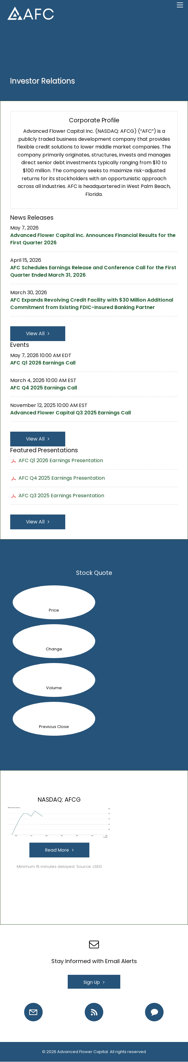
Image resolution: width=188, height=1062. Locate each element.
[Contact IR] (154, 1012)
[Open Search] (180, 4)
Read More (57, 850)
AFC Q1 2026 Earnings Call (42, 362)
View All (35, 333)
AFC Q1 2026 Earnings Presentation (61, 460)
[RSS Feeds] (94, 1012)
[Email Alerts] (33, 1012)
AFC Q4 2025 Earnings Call (43, 387)
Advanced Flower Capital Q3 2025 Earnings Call (70, 412)
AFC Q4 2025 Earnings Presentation (62, 478)
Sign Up (91, 982)
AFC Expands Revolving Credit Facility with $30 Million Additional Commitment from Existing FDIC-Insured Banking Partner (91, 303)
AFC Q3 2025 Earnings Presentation (61, 495)
